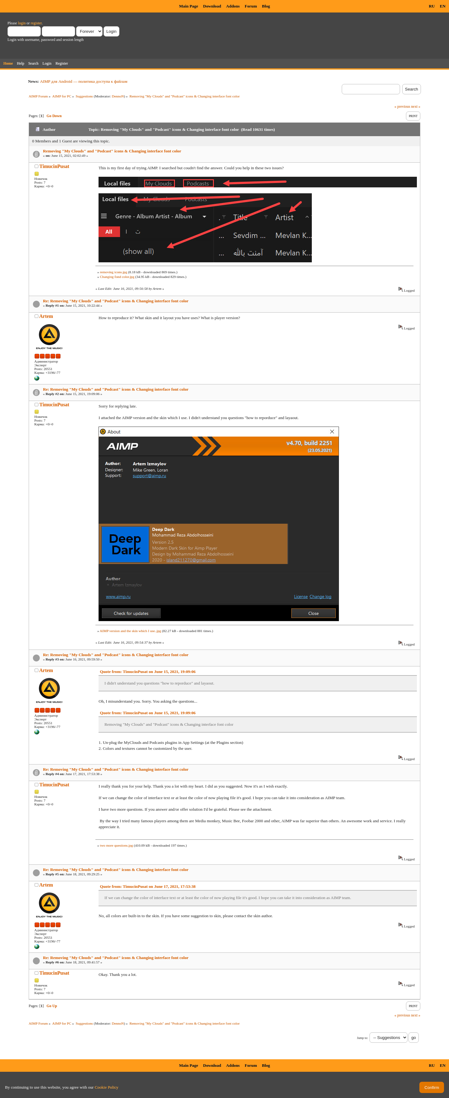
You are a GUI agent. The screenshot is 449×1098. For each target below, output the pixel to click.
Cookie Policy (106, 1087)
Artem (46, 316)
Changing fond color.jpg (117, 277)
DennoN (118, 96)
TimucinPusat (54, 166)
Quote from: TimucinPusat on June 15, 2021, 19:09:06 (148, 671)
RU (432, 6)
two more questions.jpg (116, 845)
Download (212, 6)
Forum (251, 6)
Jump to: (362, 1038)
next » (415, 106)
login (22, 23)
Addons (233, 6)
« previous (402, 106)
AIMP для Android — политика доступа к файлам (83, 81)
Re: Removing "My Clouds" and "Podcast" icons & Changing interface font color (116, 301)
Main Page (188, 6)
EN (443, 6)
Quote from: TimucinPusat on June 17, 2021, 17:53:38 (148, 886)
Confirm (431, 1087)
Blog (266, 6)
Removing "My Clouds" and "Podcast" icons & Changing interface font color (112, 151)
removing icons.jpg (113, 272)
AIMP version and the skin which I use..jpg (130, 631)
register (36, 23)
